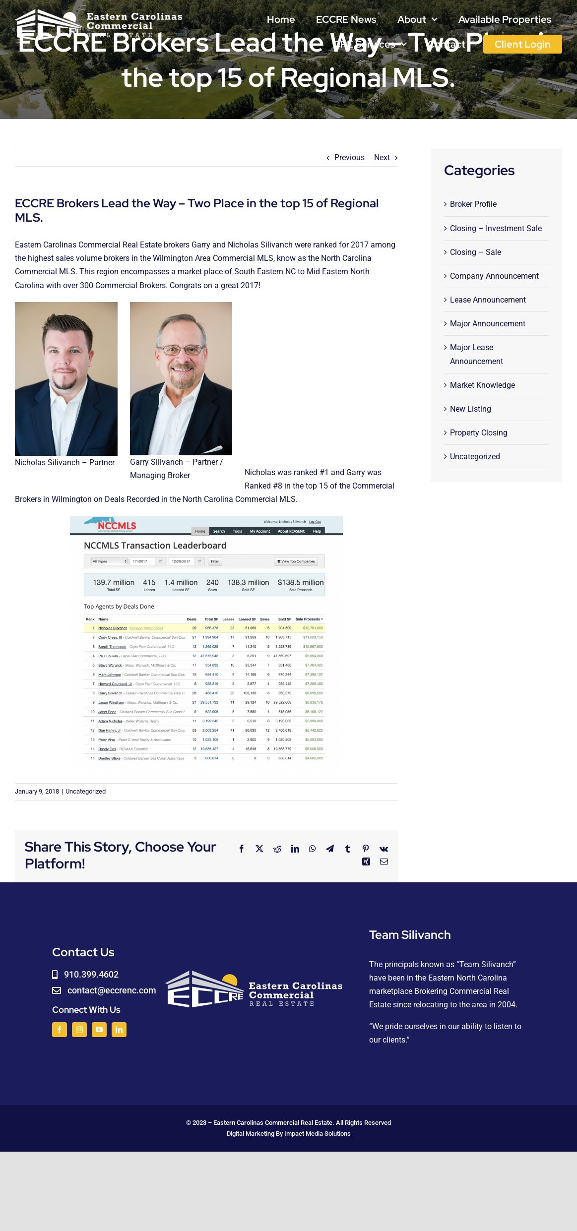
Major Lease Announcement (476, 354)
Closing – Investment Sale (496, 228)
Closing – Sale (475, 252)
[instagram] (79, 1029)
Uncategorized (85, 791)
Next (382, 157)
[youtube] (99, 1029)
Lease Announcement (488, 300)
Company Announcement (494, 276)
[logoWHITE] (99, 11)
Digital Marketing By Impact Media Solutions (289, 1133)
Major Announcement (487, 323)
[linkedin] (119, 1029)
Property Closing (479, 432)
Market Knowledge (482, 385)
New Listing (470, 409)
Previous (349, 157)
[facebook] (59, 1029)
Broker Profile (473, 204)
